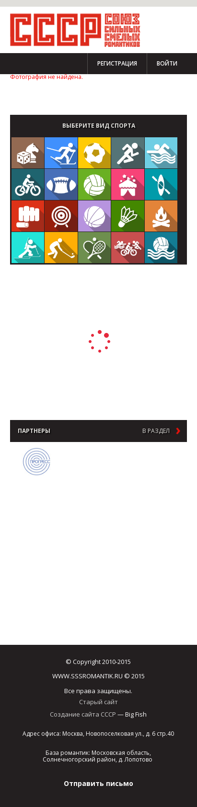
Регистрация (117, 63)
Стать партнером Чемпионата (53, 94)
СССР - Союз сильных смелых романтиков (79, 29)
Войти (167, 63)
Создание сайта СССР (83, 714)
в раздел (156, 431)
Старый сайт (98, 701)
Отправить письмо (98, 783)
